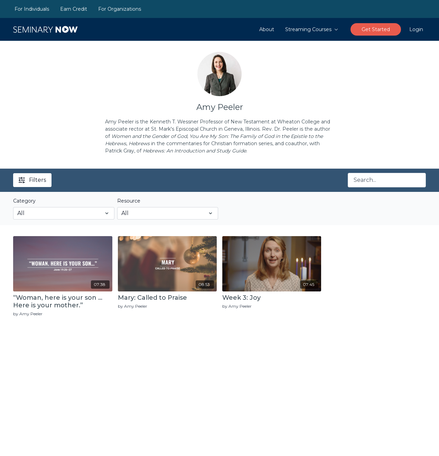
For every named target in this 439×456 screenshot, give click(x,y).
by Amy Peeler (28, 313)
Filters (32, 180)
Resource (128, 201)
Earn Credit (73, 9)
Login (416, 29)
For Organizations (119, 9)
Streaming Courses (311, 29)
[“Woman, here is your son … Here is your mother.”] (62, 301)
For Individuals (32, 9)
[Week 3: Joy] (271, 298)
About (266, 29)
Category (24, 201)
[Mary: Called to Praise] (167, 298)
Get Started (376, 29)
